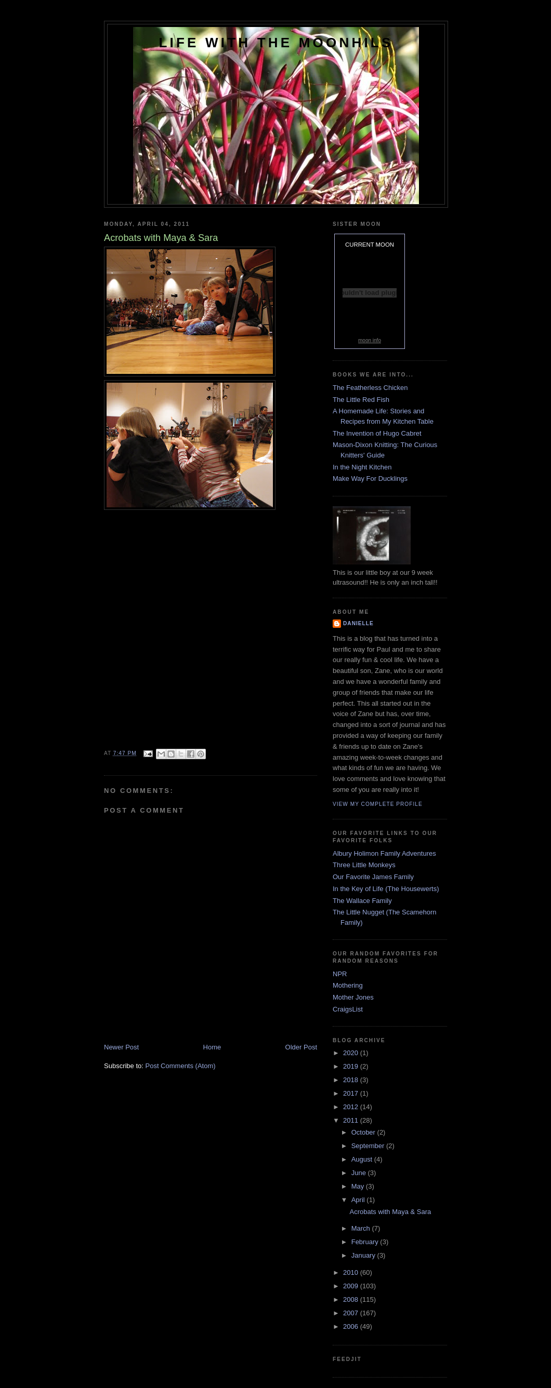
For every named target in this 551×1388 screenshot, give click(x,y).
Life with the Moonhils (276, 42)
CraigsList (348, 1009)
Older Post (301, 1047)
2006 (351, 1326)
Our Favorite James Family (373, 877)
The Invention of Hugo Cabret (377, 433)
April (359, 1200)
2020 (351, 1053)
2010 (351, 1272)
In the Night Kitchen (362, 467)
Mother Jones (353, 997)
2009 (351, 1286)
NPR (340, 974)
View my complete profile (378, 804)
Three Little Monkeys (364, 865)
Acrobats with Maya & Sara (390, 1212)
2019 (351, 1066)
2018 (351, 1080)
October (364, 1132)
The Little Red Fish (361, 399)
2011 (351, 1120)
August (362, 1159)
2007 (351, 1313)
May (358, 1186)
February (366, 1242)
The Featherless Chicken (370, 388)
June (359, 1173)
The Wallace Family (362, 901)
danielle (358, 623)
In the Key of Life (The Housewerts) (386, 889)
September (368, 1146)
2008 (351, 1299)
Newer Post (121, 1047)
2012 (351, 1107)
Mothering (348, 985)
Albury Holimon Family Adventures (384, 853)
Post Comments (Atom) (181, 1066)
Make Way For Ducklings (370, 478)
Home (212, 1047)
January (364, 1255)
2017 (351, 1093)
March (361, 1228)
